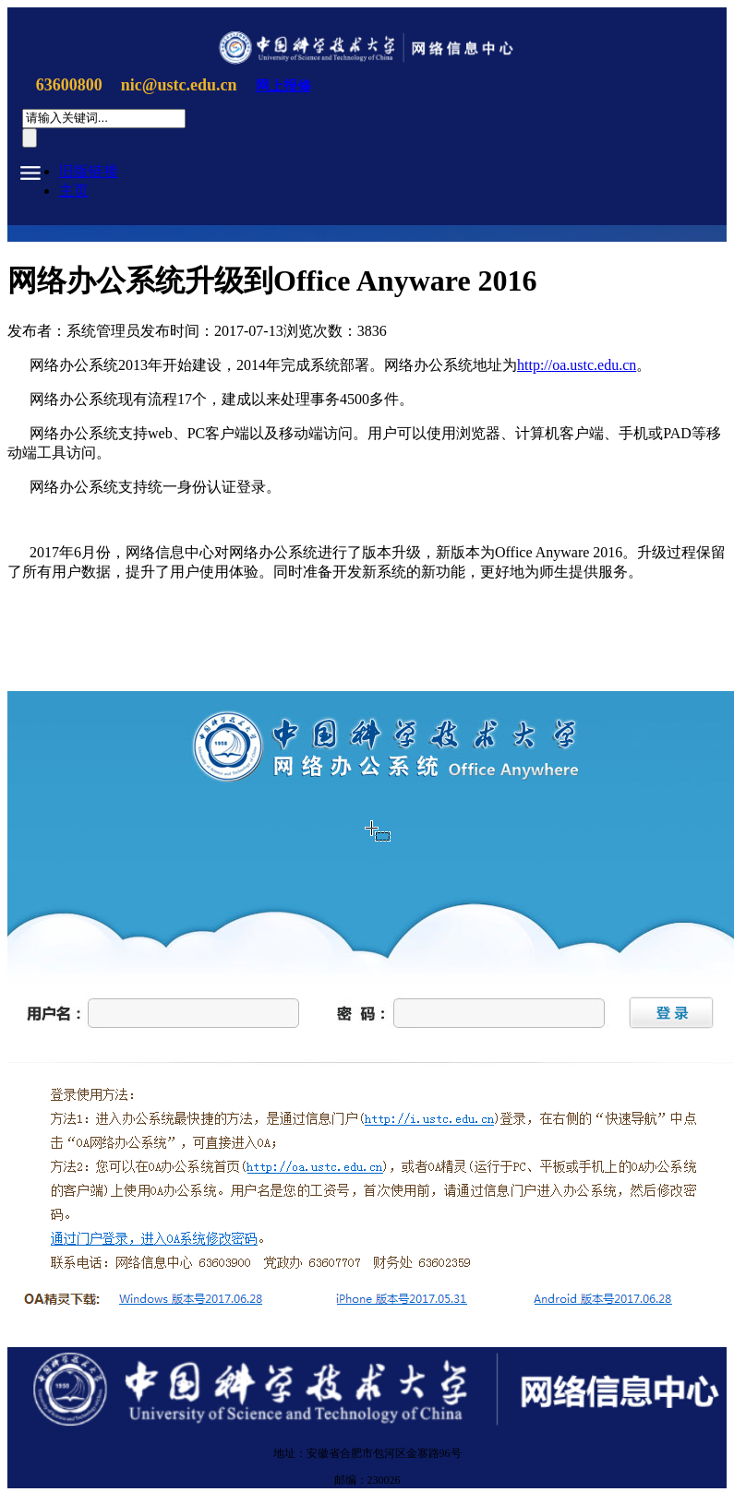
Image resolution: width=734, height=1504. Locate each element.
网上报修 (283, 85)
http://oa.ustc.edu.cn (576, 365)
